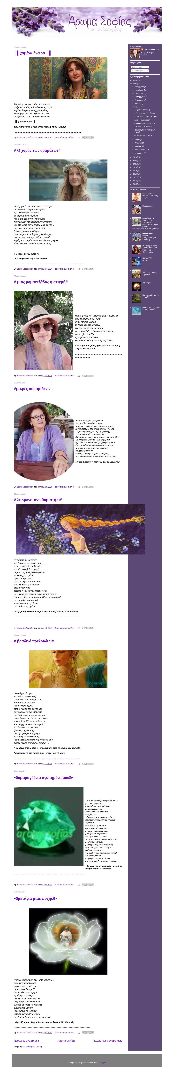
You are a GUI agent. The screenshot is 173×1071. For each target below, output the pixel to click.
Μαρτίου (138, 146)
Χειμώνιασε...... (148, 206)
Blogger (103, 1063)
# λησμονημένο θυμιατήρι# (38, 499)
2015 (135, 184)
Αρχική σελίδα (66, 1040)
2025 (135, 80)
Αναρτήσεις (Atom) (33, 1047)
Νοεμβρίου (139, 90)
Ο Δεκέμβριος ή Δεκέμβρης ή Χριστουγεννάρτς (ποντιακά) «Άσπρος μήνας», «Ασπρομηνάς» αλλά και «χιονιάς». (145, 223)
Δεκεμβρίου (139, 87)
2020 (135, 167)
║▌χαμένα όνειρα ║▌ (33, 53)
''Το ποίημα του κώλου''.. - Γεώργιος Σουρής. (150, 196)
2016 (135, 181)
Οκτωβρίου (139, 93)
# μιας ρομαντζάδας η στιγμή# (41, 282)
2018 (135, 174)
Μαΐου (137, 140)
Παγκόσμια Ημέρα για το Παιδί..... (151, 296)
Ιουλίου (138, 104)
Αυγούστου (139, 100)
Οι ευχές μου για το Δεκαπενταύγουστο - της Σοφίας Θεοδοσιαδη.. (150, 249)
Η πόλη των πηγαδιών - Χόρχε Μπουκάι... (151, 309)
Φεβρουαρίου (140, 150)
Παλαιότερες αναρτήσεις (107, 1040)
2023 (135, 157)
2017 (135, 177)
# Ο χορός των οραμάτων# (37, 150)
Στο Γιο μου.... (148, 283)
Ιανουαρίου (139, 153)
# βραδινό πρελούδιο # (34, 641)
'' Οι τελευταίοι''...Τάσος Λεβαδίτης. (150, 272)
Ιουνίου (138, 107)
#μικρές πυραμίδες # (32, 388)
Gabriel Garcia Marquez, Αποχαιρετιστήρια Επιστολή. (149, 236)
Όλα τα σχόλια (138, 71)
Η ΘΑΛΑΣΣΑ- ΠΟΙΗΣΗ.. (148, 259)
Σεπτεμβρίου (140, 97)
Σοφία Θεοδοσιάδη (151, 49)
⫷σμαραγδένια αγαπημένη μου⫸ (43, 777)
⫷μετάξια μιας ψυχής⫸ (35, 898)
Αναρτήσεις (137, 67)
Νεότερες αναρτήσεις (26, 1040)
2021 (135, 164)
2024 (135, 84)
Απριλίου (138, 143)
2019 (135, 171)
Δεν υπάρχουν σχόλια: (65, 137)
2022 (135, 161)
